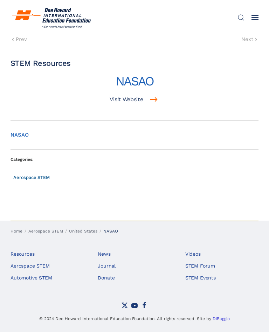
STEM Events (200, 278)
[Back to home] (53, 17)
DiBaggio (221, 318)
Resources (23, 254)
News (104, 254)
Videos (193, 254)
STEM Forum (200, 266)
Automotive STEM (31, 278)
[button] (240, 17)
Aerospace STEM (31, 177)
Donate (106, 278)
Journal (107, 266)
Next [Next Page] (249, 39)
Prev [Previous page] (19, 39)
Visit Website (126, 99)
